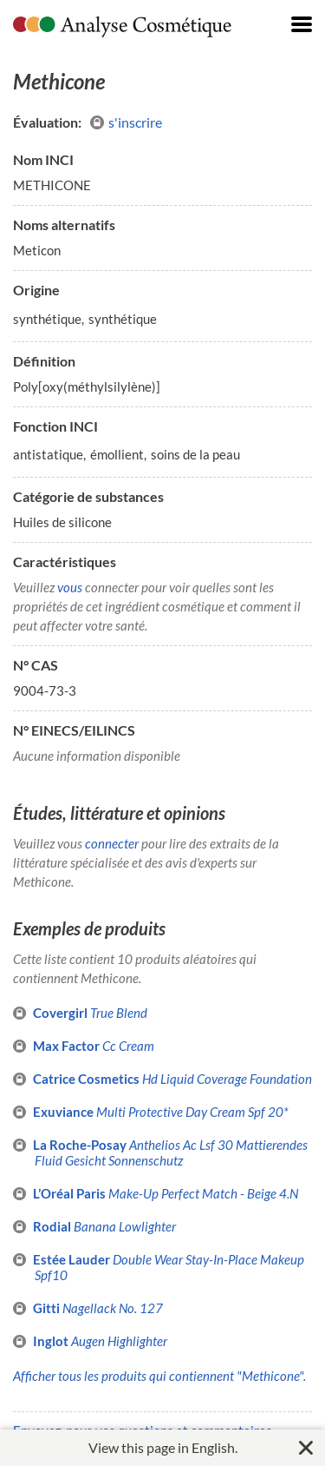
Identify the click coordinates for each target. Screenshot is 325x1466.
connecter (112, 843)
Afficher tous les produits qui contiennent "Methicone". (159, 1375)
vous (69, 587)
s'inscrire (126, 122)
